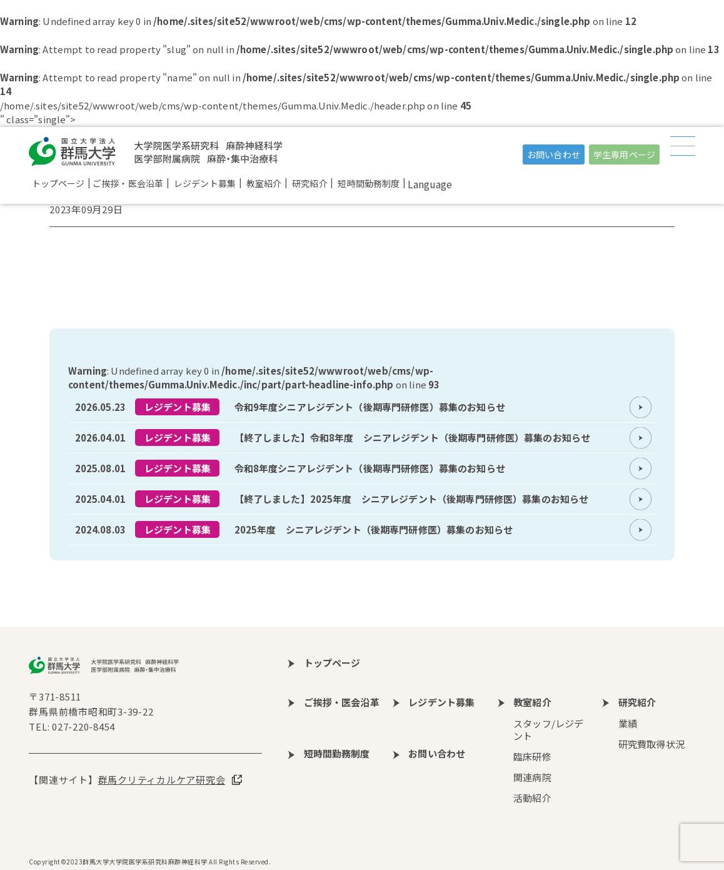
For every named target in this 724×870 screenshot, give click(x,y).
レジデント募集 (177, 406)
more (362, 407)
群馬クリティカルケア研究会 (162, 779)
